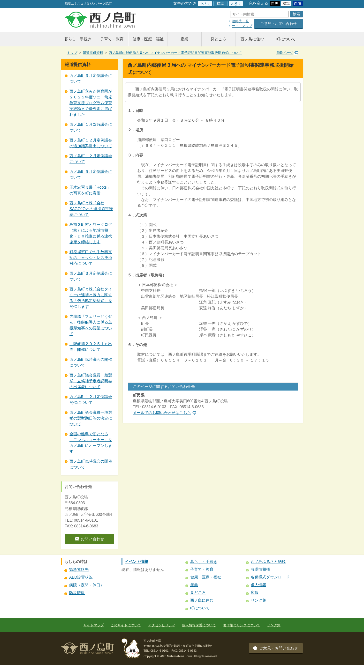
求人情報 (258, 585)
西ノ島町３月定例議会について (90, 78)
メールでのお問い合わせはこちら (164, 413)
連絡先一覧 (240, 21)
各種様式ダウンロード (270, 577)
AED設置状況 (81, 577)
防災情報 (77, 593)
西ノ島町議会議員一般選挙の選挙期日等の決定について (90, 418)
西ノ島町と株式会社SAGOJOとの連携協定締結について (91, 209)
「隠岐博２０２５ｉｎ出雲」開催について (90, 347)
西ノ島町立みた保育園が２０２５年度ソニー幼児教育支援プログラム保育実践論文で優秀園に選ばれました (90, 103)
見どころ (218, 39)
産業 (184, 39)
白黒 (275, 3)
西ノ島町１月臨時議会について (90, 127)
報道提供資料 (93, 53)
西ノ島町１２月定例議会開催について (90, 400)
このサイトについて (126, 625)
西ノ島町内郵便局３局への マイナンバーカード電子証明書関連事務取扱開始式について (175, 53)
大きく (236, 3)
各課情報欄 (260, 569)
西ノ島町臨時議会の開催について (90, 362)
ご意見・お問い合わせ (278, 24)
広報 (254, 593)
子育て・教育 (111, 39)
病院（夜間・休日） (86, 585)
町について (286, 39)
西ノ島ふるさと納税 (268, 562)
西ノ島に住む (252, 39)
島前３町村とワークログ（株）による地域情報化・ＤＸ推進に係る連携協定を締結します (90, 233)
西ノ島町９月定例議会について (90, 174)
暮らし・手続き (77, 39)
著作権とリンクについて (241, 625)
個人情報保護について (199, 625)
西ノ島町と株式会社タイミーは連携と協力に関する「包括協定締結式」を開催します (90, 298)
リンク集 (258, 600)
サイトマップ (242, 26)
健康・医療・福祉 (148, 39)
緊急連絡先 (79, 570)
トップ (72, 53)
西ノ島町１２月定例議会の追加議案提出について (90, 143)
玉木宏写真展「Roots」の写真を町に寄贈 (90, 190)
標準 (220, 3)
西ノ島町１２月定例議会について (90, 159)
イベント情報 (136, 562)
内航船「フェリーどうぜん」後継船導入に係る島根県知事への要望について (90, 325)
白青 (298, 3)
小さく (205, 3)
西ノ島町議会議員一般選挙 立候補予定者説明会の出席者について (90, 381)
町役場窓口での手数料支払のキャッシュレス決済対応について (90, 258)
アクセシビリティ (161, 625)
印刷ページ (287, 53)
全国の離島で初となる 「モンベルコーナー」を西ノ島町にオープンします (90, 442)
